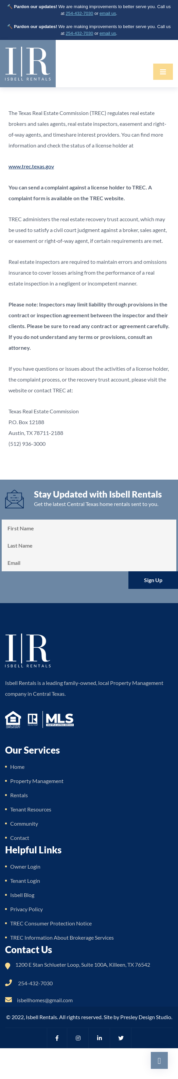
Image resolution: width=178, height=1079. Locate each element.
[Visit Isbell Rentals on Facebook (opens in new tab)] (57, 1038)
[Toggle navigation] (163, 72)
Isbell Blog (22, 895)
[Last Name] (89, 545)
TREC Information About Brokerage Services (62, 937)
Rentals (19, 795)
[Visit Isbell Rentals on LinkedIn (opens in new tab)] (100, 1038)
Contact (19, 837)
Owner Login (25, 866)
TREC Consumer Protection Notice (51, 923)
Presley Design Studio (145, 1017)
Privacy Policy (26, 909)
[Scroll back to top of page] (159, 1060)
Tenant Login (25, 880)
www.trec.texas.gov (31, 166)
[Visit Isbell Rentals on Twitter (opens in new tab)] (121, 1038)
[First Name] (89, 528)
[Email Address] (89, 562)
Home (17, 766)
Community (24, 823)
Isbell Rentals (41, 1017)
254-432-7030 (79, 13)
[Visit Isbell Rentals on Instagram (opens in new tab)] (78, 1038)
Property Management (37, 781)
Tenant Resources (30, 809)
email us (108, 13)
